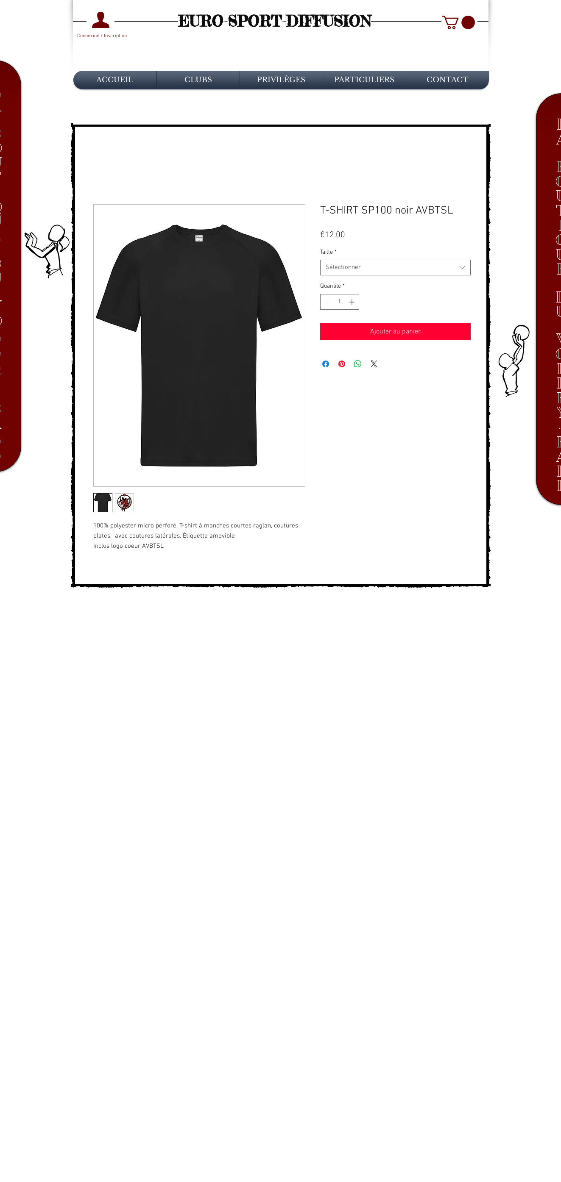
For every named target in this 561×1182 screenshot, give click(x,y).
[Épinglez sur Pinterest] (342, 364)
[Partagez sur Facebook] (326, 364)
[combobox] (395, 268)
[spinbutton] (339, 301)
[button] (458, 22)
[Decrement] (326, 301)
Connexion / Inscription (102, 36)
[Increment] (352, 301)
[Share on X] (374, 364)
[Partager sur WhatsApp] (358, 364)
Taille (328, 252)
